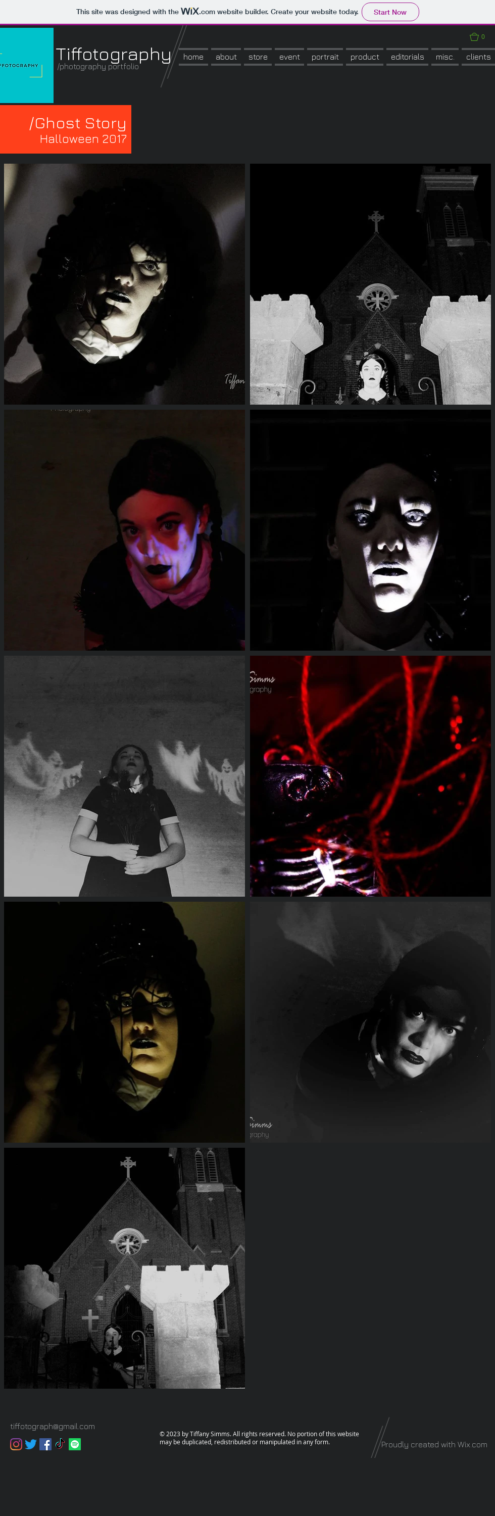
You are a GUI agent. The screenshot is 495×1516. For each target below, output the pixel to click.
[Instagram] (16, 1444)
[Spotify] (75, 1444)
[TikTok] (60, 1444)
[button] (257, 57)
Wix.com (472, 1444)
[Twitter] (31, 1444)
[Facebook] (45, 1444)
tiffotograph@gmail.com (52, 1426)
